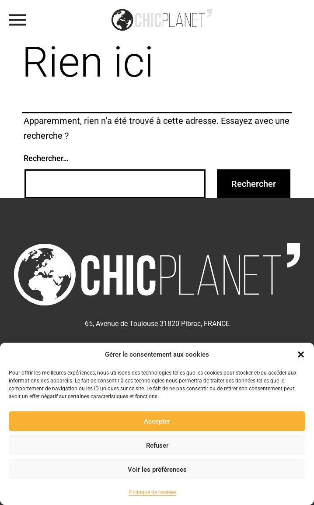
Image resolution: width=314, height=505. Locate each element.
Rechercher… (46, 158)
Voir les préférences (157, 469)
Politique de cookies (152, 492)
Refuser (157, 445)
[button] (301, 354)
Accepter (157, 421)
